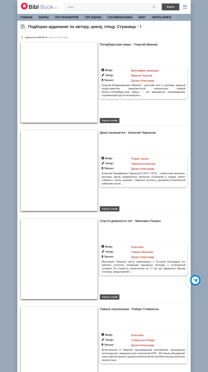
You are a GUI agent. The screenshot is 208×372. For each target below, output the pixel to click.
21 (119, 348)
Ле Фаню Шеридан (97, 260)
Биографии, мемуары (99, 53)
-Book (43, 6)
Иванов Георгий (95, 58)
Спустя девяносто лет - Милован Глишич (87, 146)
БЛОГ (142, 17)
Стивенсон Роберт (97, 210)
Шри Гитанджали (96, 312)
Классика (91, 154)
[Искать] (150, 6)
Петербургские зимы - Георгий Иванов (85, 45)
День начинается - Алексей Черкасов (84, 95)
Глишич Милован (96, 159)
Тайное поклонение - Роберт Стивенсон (86, 196)
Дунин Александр (96, 63)
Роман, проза (93, 104)
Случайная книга (120, 17)
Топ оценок (93, 17)
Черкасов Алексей (97, 109)
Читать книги (161, 17)
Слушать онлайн (63, 83)
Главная (26, 17)
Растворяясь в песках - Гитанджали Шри (87, 297)
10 (102, 348)
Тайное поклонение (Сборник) (78, 247)
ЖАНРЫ (44, 17)
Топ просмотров (67, 17)
